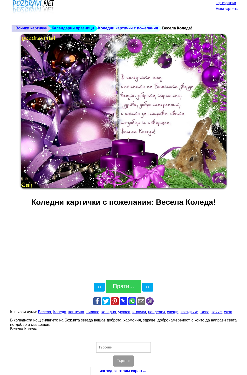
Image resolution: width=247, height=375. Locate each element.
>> (148, 287)
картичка (76, 312)
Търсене (123, 361)
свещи (172, 312)
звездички (190, 312)
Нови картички (227, 9)
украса (124, 312)
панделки (156, 312)
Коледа (59, 312)
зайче (217, 312)
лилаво (92, 312)
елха (228, 312)
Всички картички (31, 28)
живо (204, 312)
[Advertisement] (98, 12)
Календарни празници (73, 28)
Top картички (226, 3)
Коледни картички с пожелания (128, 28)
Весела (44, 312)
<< (99, 287)
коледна (109, 312)
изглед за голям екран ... (123, 371)
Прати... (123, 286)
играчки (139, 312)
